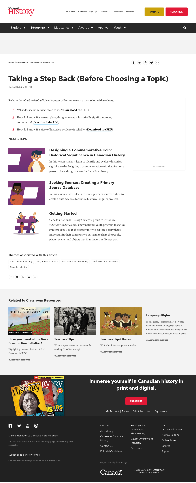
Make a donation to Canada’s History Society (33, 412)
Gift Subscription (142, 388)
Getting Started (63, 210)
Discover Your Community (75, 258)
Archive (103, 27)
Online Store (169, 417)
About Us (70, 11)
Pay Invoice (161, 388)
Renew (126, 388)
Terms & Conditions (69, 479)
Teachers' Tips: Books (115, 312)
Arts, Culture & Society (21, 258)
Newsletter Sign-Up (87, 11)
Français (130, 11)
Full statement (44, 475)
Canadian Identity (18, 263)
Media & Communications (105, 258)
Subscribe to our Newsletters (24, 431)
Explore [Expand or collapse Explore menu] (16, 27)
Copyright (12, 479)
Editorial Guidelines (111, 428)
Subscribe (176, 12)
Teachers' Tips (64, 312)
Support (166, 428)
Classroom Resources (42, 62)
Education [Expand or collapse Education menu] (38, 27)
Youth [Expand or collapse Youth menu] (118, 27)
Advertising (106, 407)
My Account (112, 388)
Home (11, 62)
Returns (166, 422)
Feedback (118, 11)
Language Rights (158, 312)
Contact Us (105, 11)
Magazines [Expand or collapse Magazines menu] (62, 27)
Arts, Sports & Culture (47, 258)
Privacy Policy (54, 479)
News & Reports (170, 411)
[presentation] (75, 306)
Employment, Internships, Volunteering (138, 406)
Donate (154, 12)
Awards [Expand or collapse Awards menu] (84, 27)
